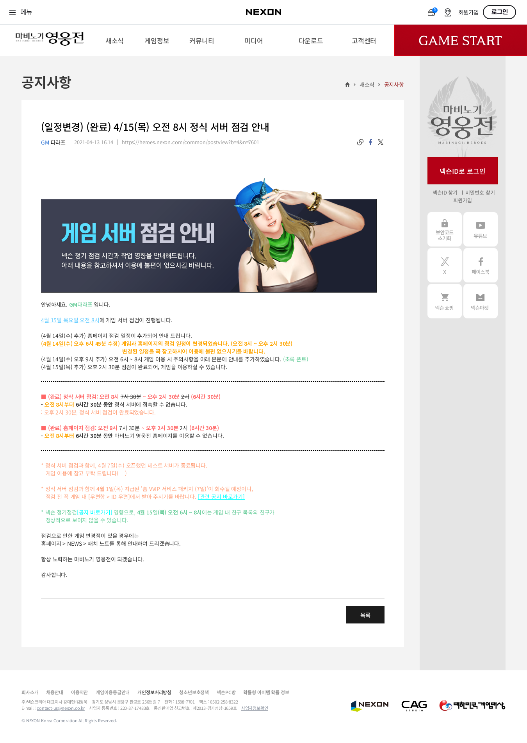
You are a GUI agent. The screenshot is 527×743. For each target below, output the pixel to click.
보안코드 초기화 (444, 229)
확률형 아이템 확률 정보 (266, 692)
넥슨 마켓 (480, 301)
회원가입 (468, 12)
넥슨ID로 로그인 (463, 171)
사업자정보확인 (254, 708)
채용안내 (54, 692)
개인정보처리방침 (154, 692)
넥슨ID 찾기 (445, 192)
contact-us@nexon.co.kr (61, 708)
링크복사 (360, 142)
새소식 (367, 84)
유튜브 (480, 229)
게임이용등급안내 (113, 692)
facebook (370, 142)
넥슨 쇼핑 (444, 301)
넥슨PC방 (226, 692)
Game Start (460, 40)
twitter (381, 142)
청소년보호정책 (194, 692)
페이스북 (480, 265)
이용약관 (79, 692)
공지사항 (394, 84)
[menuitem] (114, 40)
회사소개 (29, 692)
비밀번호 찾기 (480, 192)
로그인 (499, 12)
